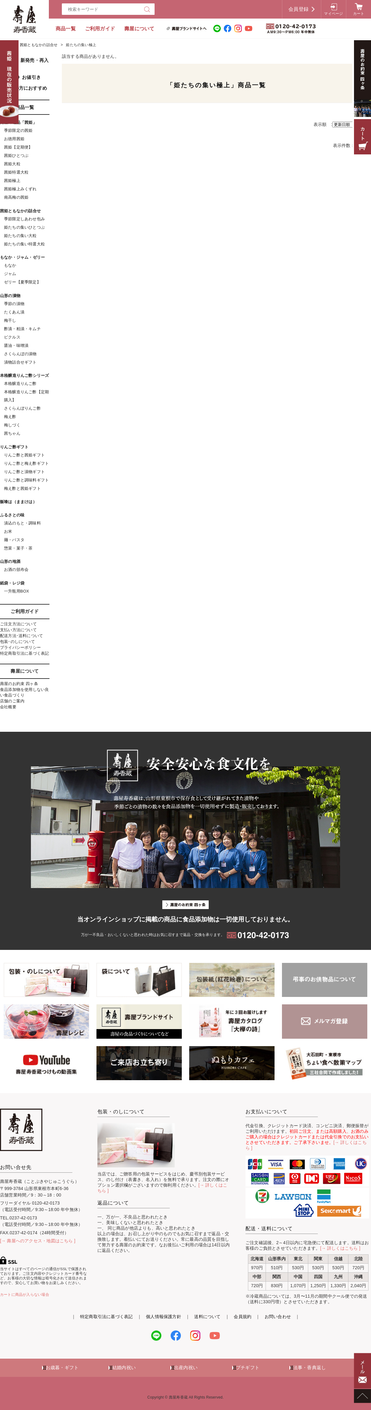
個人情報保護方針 (163, 1316)
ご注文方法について (18, 624)
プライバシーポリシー (20, 647)
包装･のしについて (17, 641)
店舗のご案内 (12, 701)
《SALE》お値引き (20, 77)
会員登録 (298, 9)
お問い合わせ (278, 1316)
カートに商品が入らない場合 (24, 1294)
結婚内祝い (124, 1367)
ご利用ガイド (100, 28)
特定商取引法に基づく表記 (24, 653)
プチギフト (247, 1367)
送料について (207, 1316)
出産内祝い (186, 1367)
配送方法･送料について (21, 635)
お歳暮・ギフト (62, 1367)
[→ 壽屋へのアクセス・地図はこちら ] (37, 1240)
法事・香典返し (309, 1367)
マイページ (333, 13)
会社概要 (8, 707)
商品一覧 (66, 28)
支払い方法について (18, 629)
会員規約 (242, 1316)
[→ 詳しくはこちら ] (340, 1248)
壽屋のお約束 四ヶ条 (19, 683)
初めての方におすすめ (23, 88)
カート (359, 13)
